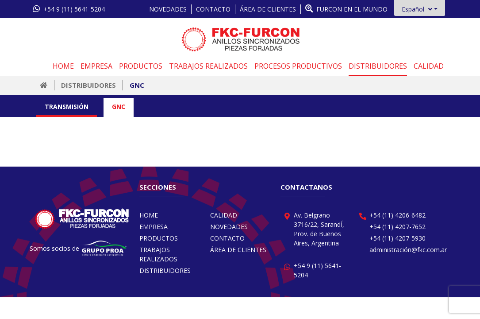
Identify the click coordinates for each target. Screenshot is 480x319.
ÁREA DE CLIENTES (268, 9)
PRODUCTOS (140, 66)
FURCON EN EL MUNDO (346, 8)
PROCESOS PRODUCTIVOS (298, 66)
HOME (63, 66)
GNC (137, 85)
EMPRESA (96, 66)
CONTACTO (213, 9)
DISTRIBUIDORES (378, 66)
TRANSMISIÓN (66, 106)
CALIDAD (429, 66)
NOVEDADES (168, 9)
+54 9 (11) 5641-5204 (69, 8)
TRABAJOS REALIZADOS (208, 66)
